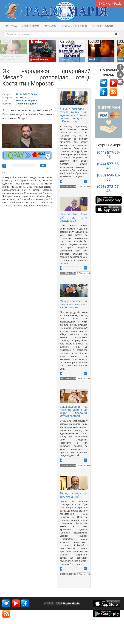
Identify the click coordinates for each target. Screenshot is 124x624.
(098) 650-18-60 (108, 177)
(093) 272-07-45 (108, 188)
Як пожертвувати (102, 26)
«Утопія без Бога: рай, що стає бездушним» (73, 217)
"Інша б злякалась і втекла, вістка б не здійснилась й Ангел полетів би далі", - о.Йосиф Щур (73, 115)
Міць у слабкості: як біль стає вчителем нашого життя (73, 304)
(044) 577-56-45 (108, 154)
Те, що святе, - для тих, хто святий (73, 495)
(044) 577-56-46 (108, 166)
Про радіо (50, 26)
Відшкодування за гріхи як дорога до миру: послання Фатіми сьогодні (73, 411)
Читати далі (83, 186)
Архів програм (30, 26)
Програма (11, 26)
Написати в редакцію (73, 26)
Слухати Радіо (110, 3)
